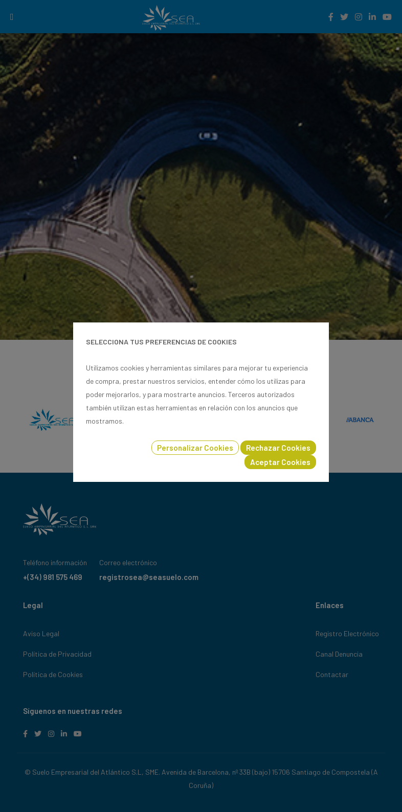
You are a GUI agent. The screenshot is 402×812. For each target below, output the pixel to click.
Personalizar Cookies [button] (195, 447)
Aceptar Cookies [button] (280, 462)
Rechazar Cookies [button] (278, 447)
